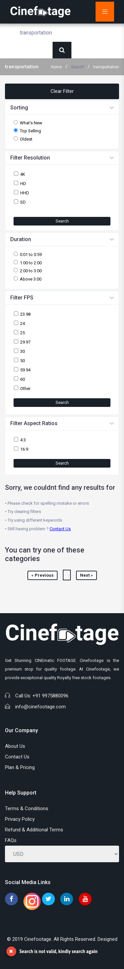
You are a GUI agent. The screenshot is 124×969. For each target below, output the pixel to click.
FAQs (11, 840)
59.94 (25, 369)
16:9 (24, 449)
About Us (15, 746)
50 (22, 360)
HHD (24, 192)
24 (22, 323)
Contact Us (60, 528)
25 (22, 332)
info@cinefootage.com (40, 707)
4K (22, 174)
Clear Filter (62, 91)
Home (56, 67)
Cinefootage (37, 939)
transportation (106, 67)
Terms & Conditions (26, 808)
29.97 (25, 342)
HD (23, 183)
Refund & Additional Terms (34, 830)
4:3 (23, 439)
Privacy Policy (20, 819)
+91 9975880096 (50, 696)
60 (22, 379)
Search (77, 67)
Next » (86, 575)
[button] (62, 108)
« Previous (42, 575)
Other (25, 388)
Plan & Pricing (20, 767)
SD (23, 202)
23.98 (25, 314)
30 (22, 351)
